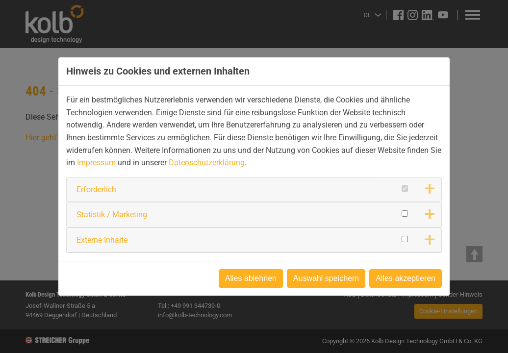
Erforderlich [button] (96, 189)
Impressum (96, 162)
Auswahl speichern (326, 278)
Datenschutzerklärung (207, 162)
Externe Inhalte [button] (101, 240)
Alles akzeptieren (405, 278)
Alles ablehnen (251, 278)
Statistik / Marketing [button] (111, 214)
